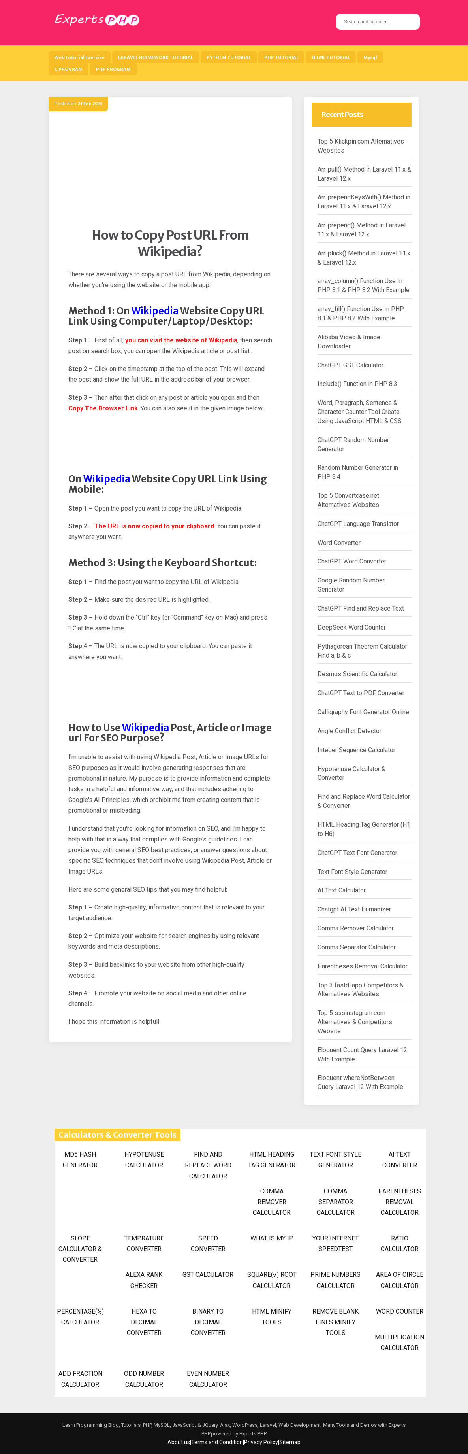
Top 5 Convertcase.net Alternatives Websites (348, 500)
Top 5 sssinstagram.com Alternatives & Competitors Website (355, 1022)
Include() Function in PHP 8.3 (357, 384)
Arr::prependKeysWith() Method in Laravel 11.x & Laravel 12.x (364, 201)
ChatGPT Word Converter (352, 561)
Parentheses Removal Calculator (363, 966)
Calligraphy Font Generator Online (363, 712)
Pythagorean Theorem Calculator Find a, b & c (362, 651)
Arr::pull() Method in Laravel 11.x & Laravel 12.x (364, 174)
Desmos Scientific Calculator (357, 674)
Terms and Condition (217, 1442)
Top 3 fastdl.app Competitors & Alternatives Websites (361, 989)
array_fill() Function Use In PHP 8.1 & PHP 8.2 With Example (361, 313)
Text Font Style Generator (352, 871)
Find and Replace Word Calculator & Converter (364, 801)
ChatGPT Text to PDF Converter (361, 693)
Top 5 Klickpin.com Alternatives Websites (361, 146)
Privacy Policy (261, 1442)
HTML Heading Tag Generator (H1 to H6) (364, 829)
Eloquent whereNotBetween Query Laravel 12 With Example (360, 1082)
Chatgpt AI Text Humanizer (354, 909)
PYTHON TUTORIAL (229, 57)
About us (178, 1442)
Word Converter (339, 542)
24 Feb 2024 (89, 103)
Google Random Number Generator (351, 585)
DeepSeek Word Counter (352, 627)
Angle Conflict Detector (350, 731)
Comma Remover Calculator (356, 928)
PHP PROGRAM (113, 69)
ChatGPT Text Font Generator (357, 853)
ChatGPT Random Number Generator (353, 444)
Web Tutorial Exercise (80, 57)
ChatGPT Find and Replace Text (361, 608)
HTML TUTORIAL (331, 57)
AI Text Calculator (342, 890)
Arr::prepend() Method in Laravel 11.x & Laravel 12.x (362, 229)
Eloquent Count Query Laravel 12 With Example (362, 1054)
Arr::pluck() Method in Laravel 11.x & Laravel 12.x (364, 258)
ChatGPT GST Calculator (350, 365)
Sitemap (290, 1442)
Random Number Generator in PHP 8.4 (358, 472)
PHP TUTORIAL (281, 57)
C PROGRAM (69, 69)
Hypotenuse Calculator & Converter (351, 773)
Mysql (370, 57)
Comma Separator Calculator (357, 947)
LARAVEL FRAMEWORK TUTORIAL (155, 57)
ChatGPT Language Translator (358, 524)
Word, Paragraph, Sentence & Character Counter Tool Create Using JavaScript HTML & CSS (360, 412)
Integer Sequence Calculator (356, 750)
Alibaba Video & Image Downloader (349, 341)
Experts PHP (252, 1434)
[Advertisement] (170, 172)
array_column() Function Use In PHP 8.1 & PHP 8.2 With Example (364, 285)
